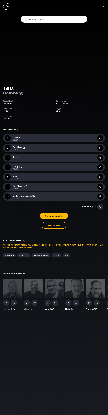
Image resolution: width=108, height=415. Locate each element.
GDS (58, 111)
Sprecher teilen (54, 225)
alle (66, 255)
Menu (102, 6)
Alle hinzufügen (89, 207)
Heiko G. (69, 309)
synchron (23, 255)
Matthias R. (50, 309)
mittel (56, 255)
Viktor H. (28, 309)
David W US (91, 309)
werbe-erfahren (41, 255)
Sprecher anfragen (54, 216)
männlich (9, 255)
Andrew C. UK (9, 309)
